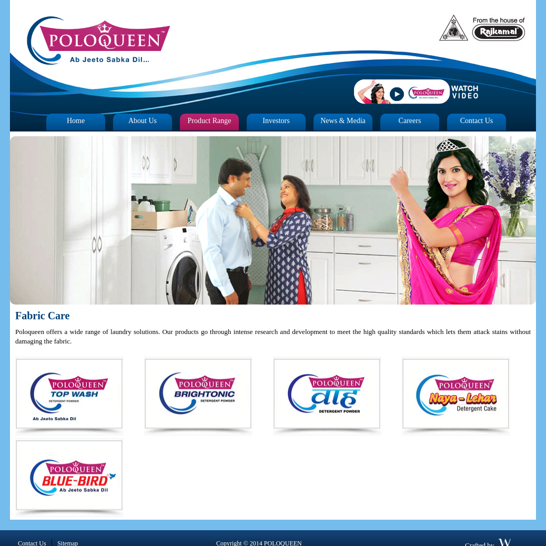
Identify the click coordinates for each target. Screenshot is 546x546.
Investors (275, 121)
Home (76, 121)
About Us (142, 121)
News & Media (343, 121)
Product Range (209, 121)
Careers (410, 121)
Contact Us (476, 121)
